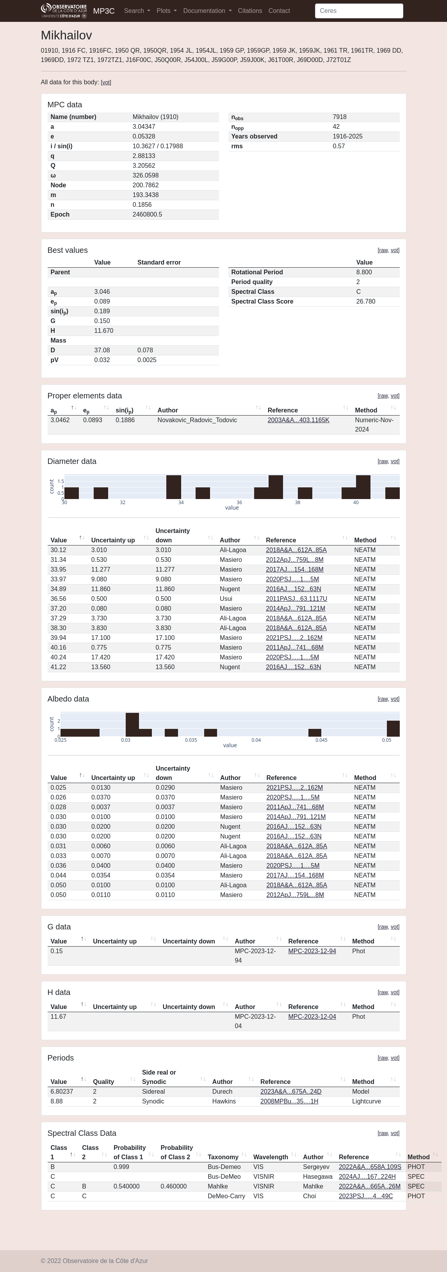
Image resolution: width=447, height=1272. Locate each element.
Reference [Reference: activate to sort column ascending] (283, 410)
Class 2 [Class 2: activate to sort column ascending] (90, 1152)
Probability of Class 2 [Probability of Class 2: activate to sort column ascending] (177, 1152)
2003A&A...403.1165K (298, 420)
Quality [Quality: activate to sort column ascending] (103, 1081)
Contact (279, 10)
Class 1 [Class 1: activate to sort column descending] (59, 1152)
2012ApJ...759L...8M (295, 559)
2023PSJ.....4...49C (366, 1196)
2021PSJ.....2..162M (294, 637)
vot (106, 82)
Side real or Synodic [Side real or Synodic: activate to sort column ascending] (159, 1077)
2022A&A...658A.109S (370, 1167)
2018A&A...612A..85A (296, 550)
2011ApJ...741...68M (295, 647)
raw (383, 250)
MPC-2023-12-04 (312, 1016)
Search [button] (135, 10)
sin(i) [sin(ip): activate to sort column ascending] (125, 411)
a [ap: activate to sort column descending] (54, 411)
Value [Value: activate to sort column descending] (59, 540)
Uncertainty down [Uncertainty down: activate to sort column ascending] (172, 536)
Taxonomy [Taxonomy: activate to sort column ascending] (223, 1157)
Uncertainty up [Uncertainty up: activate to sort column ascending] (113, 540)
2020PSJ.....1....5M (292, 579)
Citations (250, 10)
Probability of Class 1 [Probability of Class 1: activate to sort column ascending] (130, 1152)
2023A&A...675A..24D (291, 1091)
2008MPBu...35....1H (289, 1101)
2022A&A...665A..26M (370, 1186)
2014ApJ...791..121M (295, 608)
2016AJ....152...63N (293, 589)
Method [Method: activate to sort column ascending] (366, 410)
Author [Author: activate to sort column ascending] (168, 410)
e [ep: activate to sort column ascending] (86, 411)
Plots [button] (164, 10)
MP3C (104, 11)
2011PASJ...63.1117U (296, 598)
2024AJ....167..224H (367, 1176)
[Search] (359, 11)
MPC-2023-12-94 (312, 951)
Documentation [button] (205, 10)
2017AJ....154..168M (295, 569)
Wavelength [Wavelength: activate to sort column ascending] (270, 1157)
